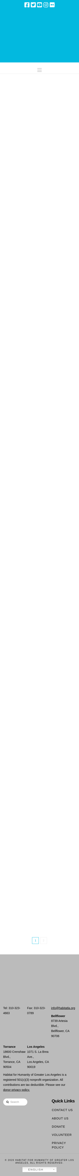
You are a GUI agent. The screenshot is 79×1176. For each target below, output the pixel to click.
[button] (39, 69)
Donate (58, 1126)
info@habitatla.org (63, 1008)
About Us (60, 1118)
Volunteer (62, 1134)
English (33, 1169)
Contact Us (62, 1110)
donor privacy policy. (16, 1089)
